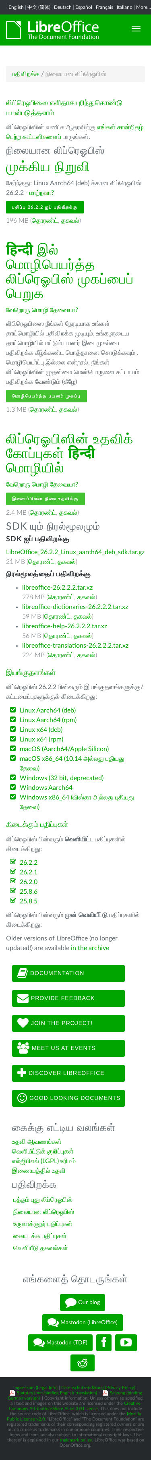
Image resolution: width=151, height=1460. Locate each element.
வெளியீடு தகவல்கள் (40, 1248)
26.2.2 (28, 862)
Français (104, 7)
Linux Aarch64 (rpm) (48, 720)
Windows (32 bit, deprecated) (61, 778)
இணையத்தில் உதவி (39, 1171)
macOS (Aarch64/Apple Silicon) (64, 749)
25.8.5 (28, 901)
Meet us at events (56, 1048)
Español (83, 7)
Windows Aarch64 (46, 788)
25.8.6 (28, 891)
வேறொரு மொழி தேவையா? (42, 310)
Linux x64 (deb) (41, 730)
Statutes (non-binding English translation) (57, 1393)
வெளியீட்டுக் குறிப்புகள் (43, 1151)
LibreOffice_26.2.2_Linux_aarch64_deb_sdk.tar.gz (75, 552)
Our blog (82, 1302)
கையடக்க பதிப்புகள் (40, 1236)
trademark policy (76, 1440)
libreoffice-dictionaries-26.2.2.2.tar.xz (75, 607)
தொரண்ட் (45, 220)
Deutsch (63, 7)
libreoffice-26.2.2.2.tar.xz (57, 587)
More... (143, 7)
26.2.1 (28, 872)
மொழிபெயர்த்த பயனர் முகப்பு (46, 396)
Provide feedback (56, 998)
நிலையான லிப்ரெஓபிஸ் (43, 1212)
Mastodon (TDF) (60, 1342)
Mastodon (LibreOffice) (83, 1322)
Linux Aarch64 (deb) (48, 710)
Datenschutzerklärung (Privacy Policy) (98, 1387)
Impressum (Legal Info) (35, 1387)
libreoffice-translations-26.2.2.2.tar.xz (75, 645)
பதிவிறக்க (25, 74)
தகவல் (70, 220)
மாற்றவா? (41, 193)
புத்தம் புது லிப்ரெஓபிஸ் (42, 1200)
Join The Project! (55, 1023)
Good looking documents (68, 1098)
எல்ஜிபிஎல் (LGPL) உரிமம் (44, 1161)
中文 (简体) (38, 7)
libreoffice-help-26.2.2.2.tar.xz (64, 626)
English (16, 7)
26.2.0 (28, 882)
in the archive (90, 948)
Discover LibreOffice (61, 1073)
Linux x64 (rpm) (41, 739)
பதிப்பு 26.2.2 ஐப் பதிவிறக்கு (45, 207)
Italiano (124, 7)
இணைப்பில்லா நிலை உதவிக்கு (45, 499)
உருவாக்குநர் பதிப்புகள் (42, 1224)
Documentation (50, 973)
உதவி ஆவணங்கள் (37, 1142)
